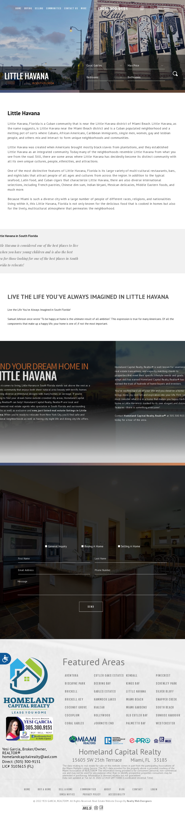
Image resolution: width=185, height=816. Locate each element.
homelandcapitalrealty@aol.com (29, 756)
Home (18, 8)
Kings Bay (133, 683)
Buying (28, 8)
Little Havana (136, 691)
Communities (53, 8)
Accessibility (117, 794)
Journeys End (104, 723)
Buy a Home (44, 789)
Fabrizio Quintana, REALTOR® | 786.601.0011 (113, 8)
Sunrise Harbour (168, 715)
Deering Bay (102, 683)
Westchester (165, 723)
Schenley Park (166, 683)
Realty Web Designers (139, 801)
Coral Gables (74, 723)
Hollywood (102, 715)
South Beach (165, 707)
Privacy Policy (92, 794)
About (107, 789)
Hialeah (99, 707)
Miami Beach (134, 699)
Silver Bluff (165, 691)
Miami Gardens (136, 707)
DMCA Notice (67, 794)
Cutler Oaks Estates (109, 675)
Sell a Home (65, 789)
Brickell (71, 691)
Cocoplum (72, 715)
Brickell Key (74, 699)
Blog (122, 789)
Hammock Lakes (105, 699)
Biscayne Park (75, 683)
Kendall (132, 675)
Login (154, 789)
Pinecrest (163, 675)
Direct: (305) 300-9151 (21, 761)
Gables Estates (105, 691)
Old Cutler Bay (137, 715)
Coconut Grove (76, 707)
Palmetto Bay (136, 723)
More (84, 8)
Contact (137, 789)
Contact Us (71, 8)
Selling (39, 8)
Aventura (71, 675)
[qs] (146, 65)
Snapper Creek (166, 699)
